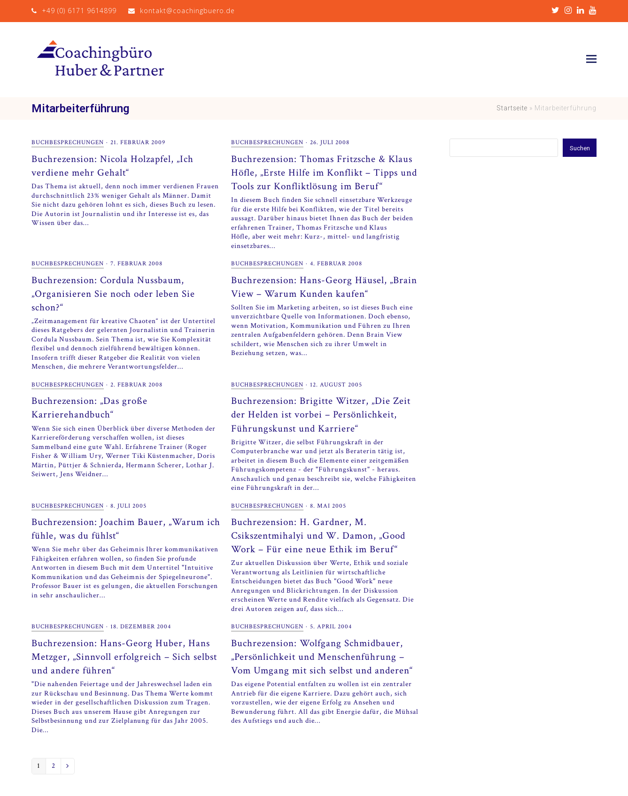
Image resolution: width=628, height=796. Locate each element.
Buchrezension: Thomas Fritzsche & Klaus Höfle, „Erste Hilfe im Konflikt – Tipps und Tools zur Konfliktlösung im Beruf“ (324, 173)
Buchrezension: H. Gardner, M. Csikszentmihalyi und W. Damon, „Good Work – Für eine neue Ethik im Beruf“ (318, 536)
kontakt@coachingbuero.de (187, 10)
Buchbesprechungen (67, 142)
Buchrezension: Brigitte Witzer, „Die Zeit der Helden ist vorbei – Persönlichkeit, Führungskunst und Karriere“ (321, 414)
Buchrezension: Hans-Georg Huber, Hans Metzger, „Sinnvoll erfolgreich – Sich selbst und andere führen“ (124, 657)
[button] (591, 60)
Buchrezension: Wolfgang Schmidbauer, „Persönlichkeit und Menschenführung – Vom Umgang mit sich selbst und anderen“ (322, 657)
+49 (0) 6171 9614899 (79, 10)
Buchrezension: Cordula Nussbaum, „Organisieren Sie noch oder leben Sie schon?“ (113, 294)
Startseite (512, 108)
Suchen (578, 147)
